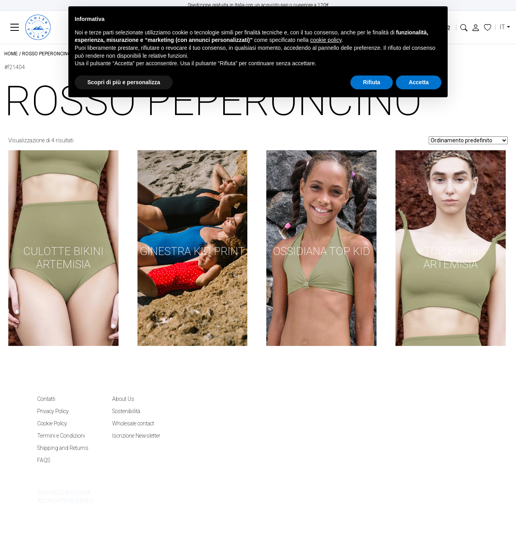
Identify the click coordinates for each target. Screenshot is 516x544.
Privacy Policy (53, 411)
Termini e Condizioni (61, 436)
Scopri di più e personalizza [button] (123, 82)
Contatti (46, 399)
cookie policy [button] (325, 40)
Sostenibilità (126, 411)
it (502, 27)
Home (11, 54)
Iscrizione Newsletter (136, 436)
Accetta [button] (419, 82)
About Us (123, 399)
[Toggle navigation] (14, 27)
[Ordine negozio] (468, 140)
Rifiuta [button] (371, 82)
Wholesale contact (133, 423)
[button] (463, 27)
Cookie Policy (52, 423)
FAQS (43, 460)
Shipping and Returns (63, 448)
